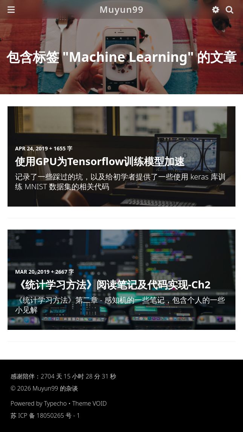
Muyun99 (121, 9)
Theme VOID (89, 403)
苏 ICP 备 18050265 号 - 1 (45, 415)
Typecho (55, 403)
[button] (11, 9)
